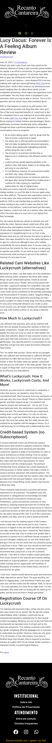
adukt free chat (15, 118)
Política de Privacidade (26, 707)
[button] (25, 25)
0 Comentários (20, 62)
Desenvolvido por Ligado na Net (26, 740)
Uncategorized (6, 57)
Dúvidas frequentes (26, 723)
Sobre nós (26, 702)
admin (6, 652)
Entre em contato (26, 718)
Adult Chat (40, 83)
